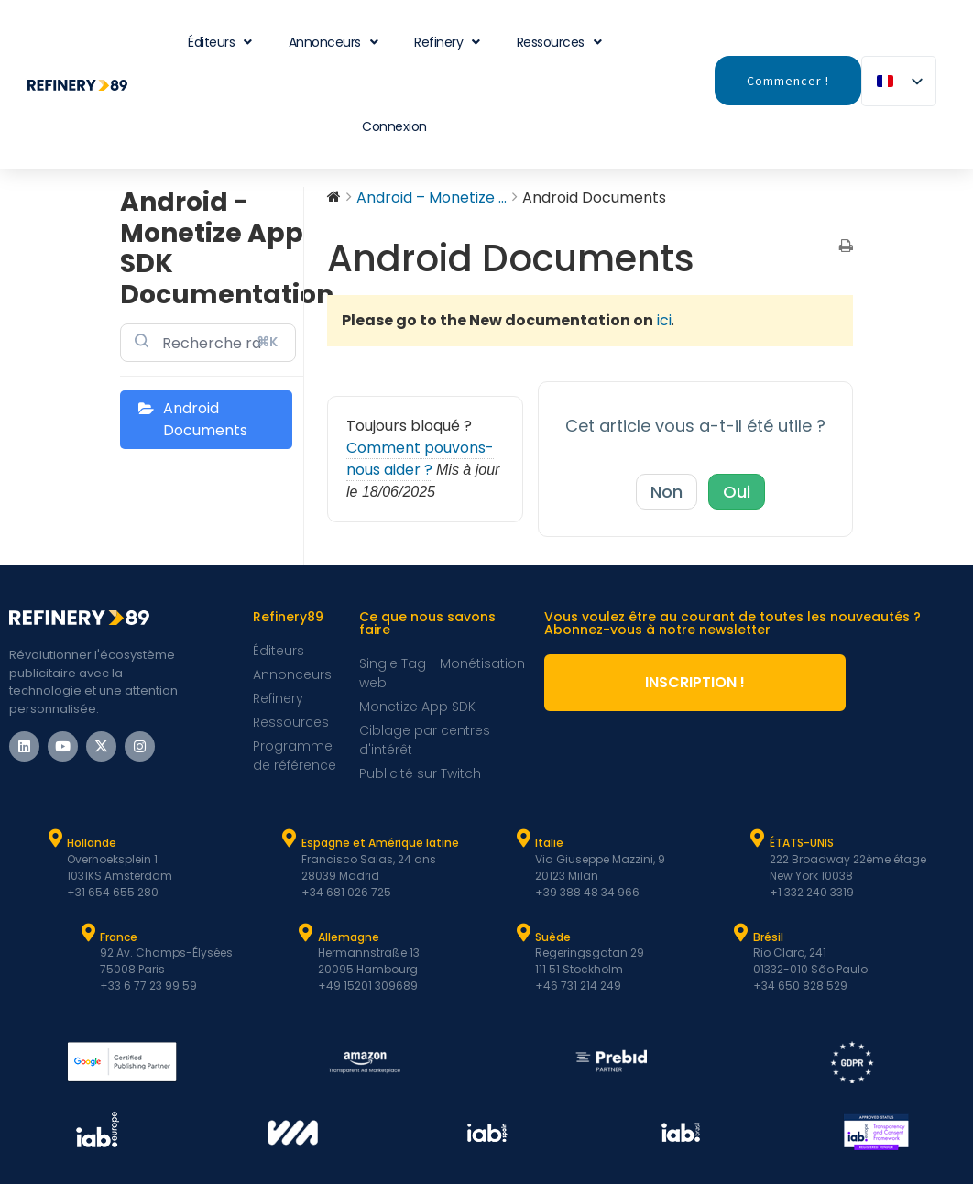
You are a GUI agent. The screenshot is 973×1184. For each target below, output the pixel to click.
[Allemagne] (306, 933)
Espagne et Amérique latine (380, 842)
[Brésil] (741, 933)
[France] (88, 933)
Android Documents (205, 419)
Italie (549, 842)
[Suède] (523, 933)
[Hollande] (55, 838)
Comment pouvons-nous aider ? (420, 458)
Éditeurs (220, 42)
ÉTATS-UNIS (802, 842)
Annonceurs (333, 42)
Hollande (91, 842)
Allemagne (348, 937)
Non (666, 491)
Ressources (559, 42)
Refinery (447, 42)
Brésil (768, 937)
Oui (736, 491)
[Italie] (523, 838)
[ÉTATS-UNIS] (758, 838)
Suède (553, 937)
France (118, 937)
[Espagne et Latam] (289, 838)
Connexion (394, 126)
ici (664, 320)
